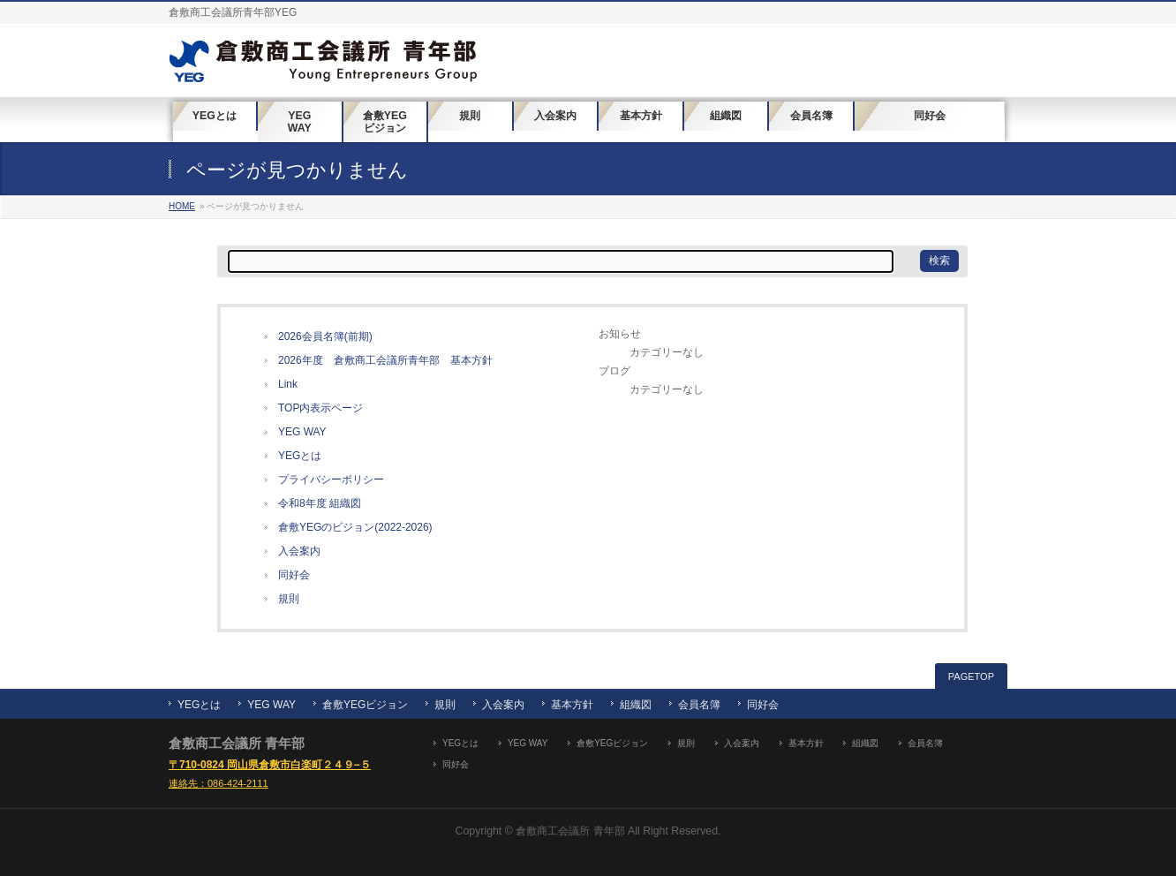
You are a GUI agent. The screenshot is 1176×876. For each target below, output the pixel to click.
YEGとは (299, 455)
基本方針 (572, 705)
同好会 (294, 575)
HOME (182, 206)
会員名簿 (699, 705)
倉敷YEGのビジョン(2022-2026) (355, 527)
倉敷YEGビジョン (365, 705)
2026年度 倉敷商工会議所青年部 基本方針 (385, 360)
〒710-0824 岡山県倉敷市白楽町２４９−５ (270, 765)
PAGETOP (971, 676)
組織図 (636, 705)
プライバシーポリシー (331, 479)
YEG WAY (302, 432)
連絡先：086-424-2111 (218, 783)
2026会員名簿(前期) (325, 336)
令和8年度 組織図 (319, 503)
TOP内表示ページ (320, 408)
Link (288, 384)
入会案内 (299, 551)
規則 (288, 599)
